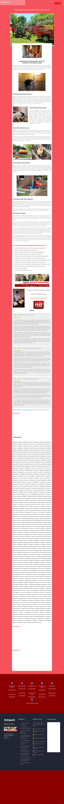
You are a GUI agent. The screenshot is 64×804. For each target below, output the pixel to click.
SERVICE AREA (50, 1)
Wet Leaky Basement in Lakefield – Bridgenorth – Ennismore (9, 735)
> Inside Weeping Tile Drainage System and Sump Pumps (25, 737)
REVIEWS (44, 1)
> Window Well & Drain (25, 740)
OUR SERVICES (38, 1)
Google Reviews (26, 409)
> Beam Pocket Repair (25, 756)
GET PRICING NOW (58, 3)
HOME (27, 1)
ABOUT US (32, 1)
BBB (20, 409)
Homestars (15, 409)
